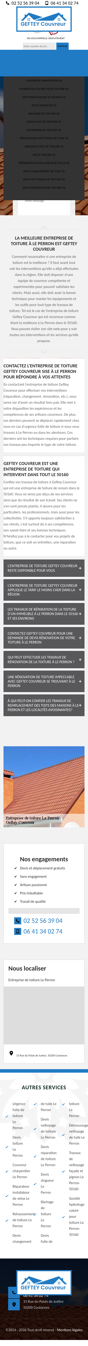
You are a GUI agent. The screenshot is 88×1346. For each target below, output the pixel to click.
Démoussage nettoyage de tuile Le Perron (72, 1134)
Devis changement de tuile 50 (44, 171)
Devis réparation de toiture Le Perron (44, 1156)
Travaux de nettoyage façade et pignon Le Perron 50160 (72, 1171)
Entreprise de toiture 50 (44, 130)
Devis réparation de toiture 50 (44, 187)
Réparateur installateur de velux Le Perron (16, 1195)
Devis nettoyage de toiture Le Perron (44, 1128)
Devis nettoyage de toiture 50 (44, 179)
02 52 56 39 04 (22, 3)
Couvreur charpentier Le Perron (16, 1171)
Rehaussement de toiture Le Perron (16, 1220)
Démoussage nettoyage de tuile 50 (44, 138)
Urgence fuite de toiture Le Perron (15, 1116)
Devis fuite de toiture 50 (44, 121)
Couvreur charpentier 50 (44, 80)
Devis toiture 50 (44, 154)
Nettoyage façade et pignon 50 (44, 97)
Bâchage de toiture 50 (44, 113)
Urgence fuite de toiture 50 (44, 146)
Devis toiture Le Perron (14, 1146)
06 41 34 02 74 (61, 3)
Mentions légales (70, 1330)
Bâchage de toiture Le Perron (43, 1214)
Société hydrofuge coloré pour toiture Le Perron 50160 (72, 1216)
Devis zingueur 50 (44, 105)
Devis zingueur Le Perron (43, 1183)
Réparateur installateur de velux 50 (44, 163)
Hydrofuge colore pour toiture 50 (43, 89)
